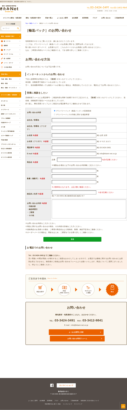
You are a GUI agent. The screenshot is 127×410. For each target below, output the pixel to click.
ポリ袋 (3, 127)
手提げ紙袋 (4, 140)
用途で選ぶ (49, 18)
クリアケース (5, 109)
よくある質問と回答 (59, 336)
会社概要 (75, 18)
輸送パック (33, 23)
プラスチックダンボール (8, 144)
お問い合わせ (105, 18)
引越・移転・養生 (6, 79)
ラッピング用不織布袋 (7, 131)
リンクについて (67, 404)
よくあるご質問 (62, 18)
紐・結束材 (7, 58)
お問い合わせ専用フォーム (93, 336)
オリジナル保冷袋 (6, 157)
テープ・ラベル (8, 54)
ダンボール (4, 101)
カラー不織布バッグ (7, 135)
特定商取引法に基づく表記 (53, 404)
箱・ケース (7, 41)
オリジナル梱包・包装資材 (12, 18)
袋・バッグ (7, 50)
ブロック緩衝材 (5, 118)
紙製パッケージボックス (8, 114)
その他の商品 (8, 67)
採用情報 (85, 18)
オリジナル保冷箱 (6, 153)
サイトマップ (78, 404)
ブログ (94, 18)
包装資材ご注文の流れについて (90, 400)
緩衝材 (6, 45)
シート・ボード (8, 63)
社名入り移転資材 (6, 148)
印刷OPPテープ (5, 122)
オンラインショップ (66, 385)
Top (26, 23)
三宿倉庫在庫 (119, 18)
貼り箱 (3, 105)
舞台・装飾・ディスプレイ (9, 88)
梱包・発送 (4, 83)
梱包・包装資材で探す (33, 18)
